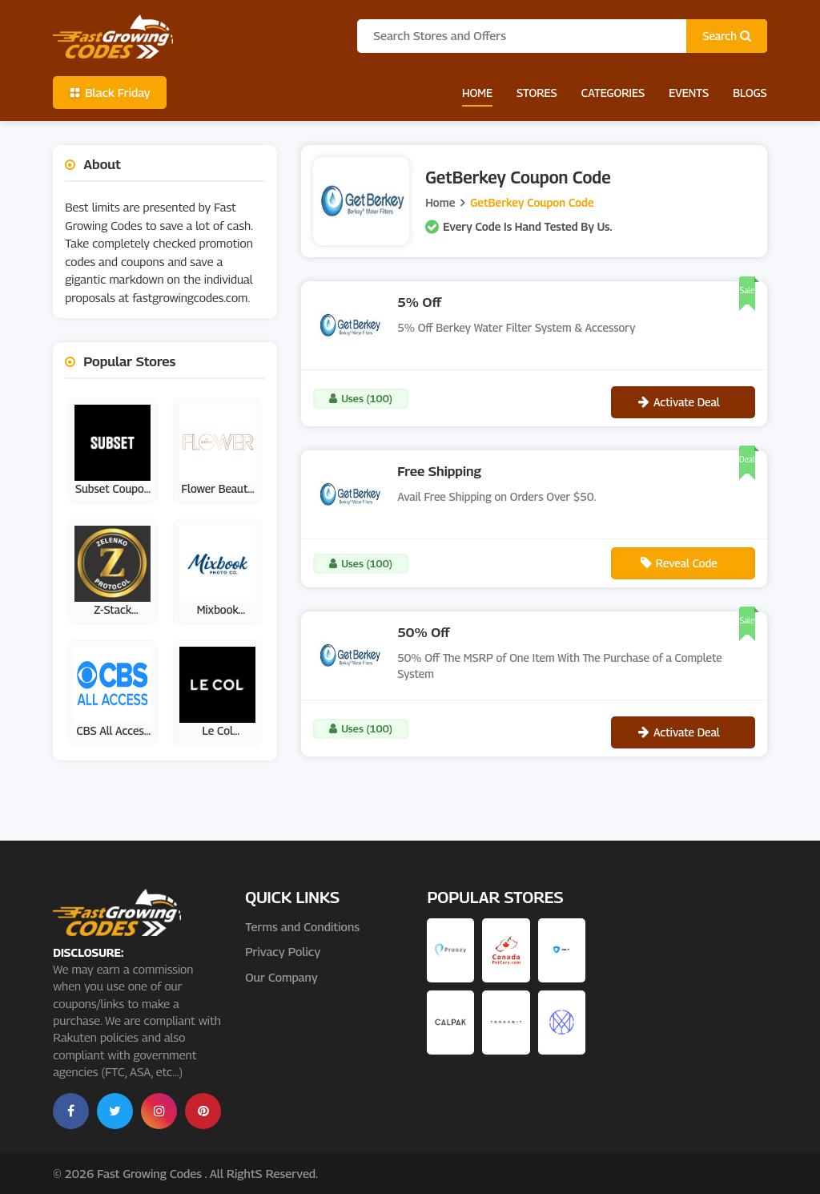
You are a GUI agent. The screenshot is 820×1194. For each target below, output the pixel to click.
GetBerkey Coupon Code (531, 202)
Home (477, 92)
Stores (537, 92)
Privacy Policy (282, 951)
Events (689, 92)
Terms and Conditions (302, 926)
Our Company (281, 977)
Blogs (750, 92)
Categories (613, 92)
